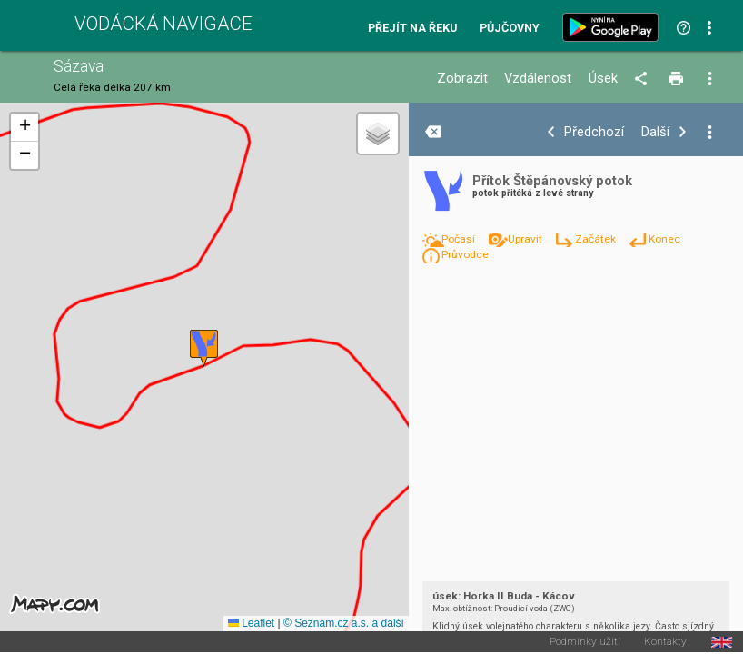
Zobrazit (462, 78)
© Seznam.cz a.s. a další (343, 623)
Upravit (526, 239)
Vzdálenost (537, 78)
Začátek (597, 239)
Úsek (603, 78)
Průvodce (465, 254)
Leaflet (251, 623)
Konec (664, 239)
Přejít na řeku (412, 29)
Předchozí (594, 132)
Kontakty (665, 642)
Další (655, 132)
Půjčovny (510, 29)
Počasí (459, 239)
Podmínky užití (585, 642)
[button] (204, 348)
